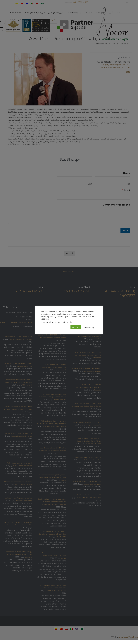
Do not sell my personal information (57, 322)
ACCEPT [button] (75, 327)
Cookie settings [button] (88, 327)
